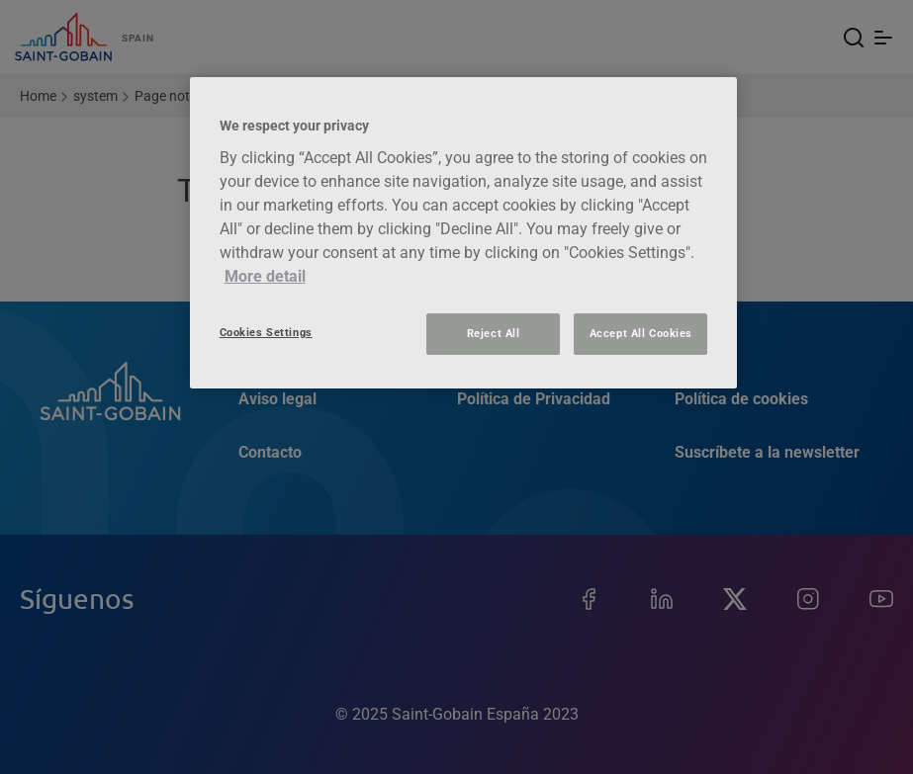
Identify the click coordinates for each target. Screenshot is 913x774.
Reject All (493, 333)
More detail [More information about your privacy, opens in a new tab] (265, 276)
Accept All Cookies (641, 333)
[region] (464, 232)
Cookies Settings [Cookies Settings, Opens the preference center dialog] (266, 332)
